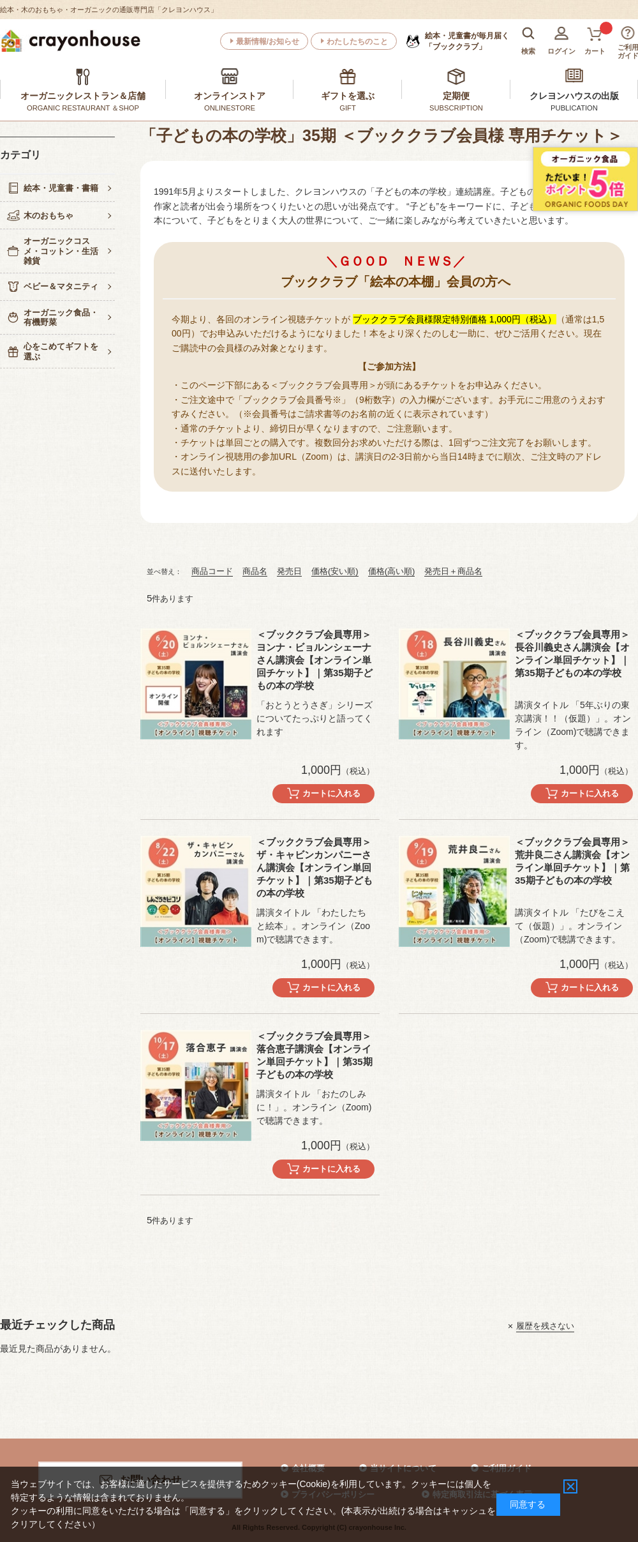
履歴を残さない (545, 1326)
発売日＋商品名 (453, 571)
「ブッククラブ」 (467, 41)
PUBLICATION (574, 108)
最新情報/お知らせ (267, 41)
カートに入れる (331, 793)
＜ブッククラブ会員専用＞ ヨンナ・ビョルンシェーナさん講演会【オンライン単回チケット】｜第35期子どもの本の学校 (314, 660)
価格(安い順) (335, 571)
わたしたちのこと (357, 41)
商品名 (254, 571)
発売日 (289, 571)
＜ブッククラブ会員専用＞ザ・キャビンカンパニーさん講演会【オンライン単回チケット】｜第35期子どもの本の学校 (314, 867)
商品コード (212, 571)
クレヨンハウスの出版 (574, 96)
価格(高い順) (391, 571)
